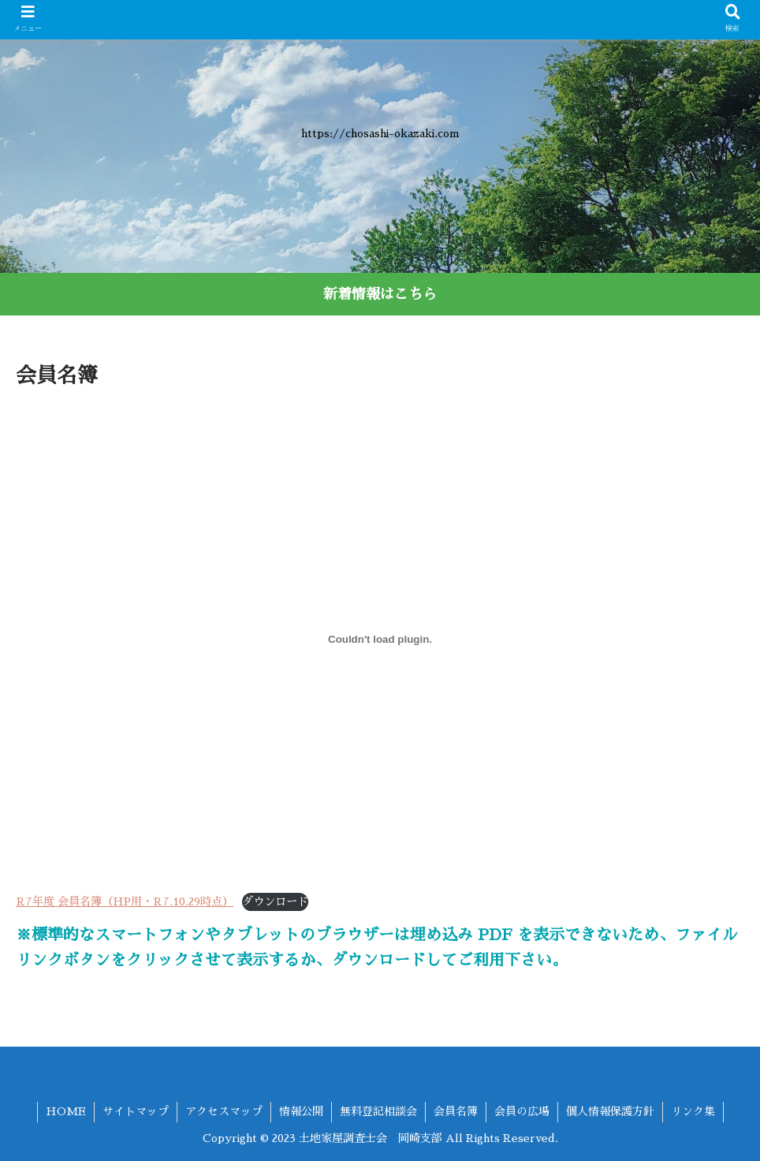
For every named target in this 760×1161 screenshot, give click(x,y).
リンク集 (693, 1111)
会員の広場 (522, 1111)
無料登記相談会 (378, 1111)
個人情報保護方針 (610, 1111)
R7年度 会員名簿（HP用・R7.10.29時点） (124, 901)
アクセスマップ (224, 1111)
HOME (66, 1111)
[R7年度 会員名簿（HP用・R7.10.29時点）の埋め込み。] (380, 638)
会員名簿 (456, 1111)
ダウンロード (275, 901)
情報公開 (301, 1111)
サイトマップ (135, 1111)
